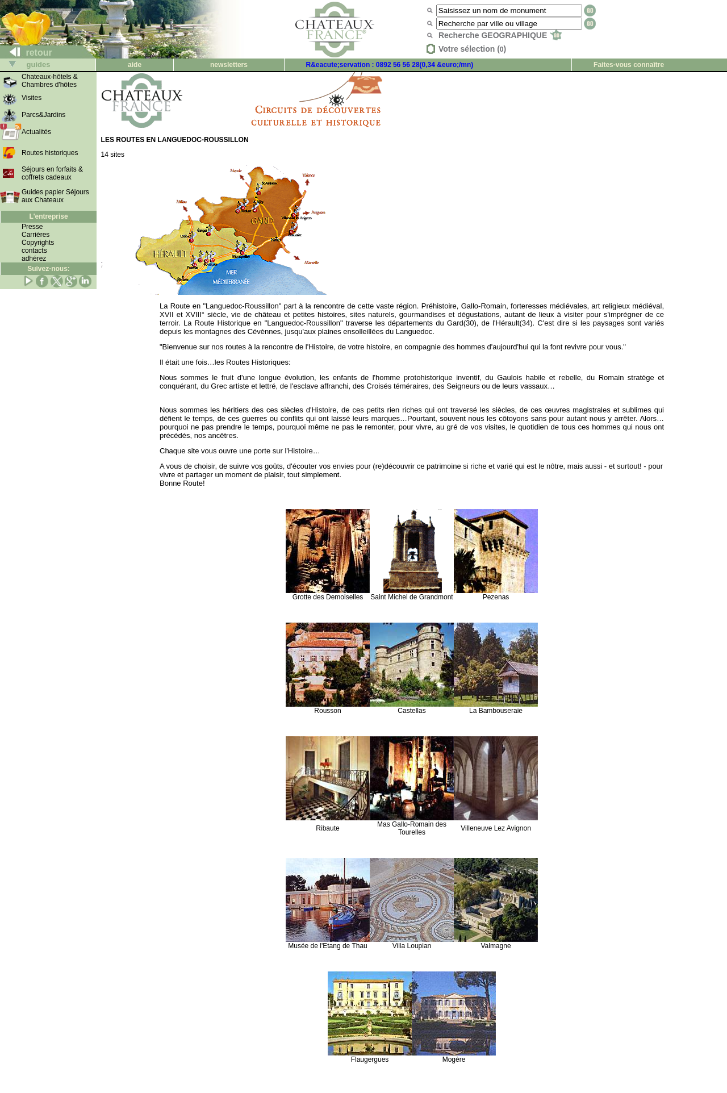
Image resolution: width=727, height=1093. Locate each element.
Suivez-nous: (48, 269)
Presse (32, 227)
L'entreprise (48, 216)
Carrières (35, 235)
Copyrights (38, 243)
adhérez (34, 258)
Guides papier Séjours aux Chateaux (55, 196)
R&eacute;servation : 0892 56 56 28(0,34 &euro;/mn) (390, 65)
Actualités (36, 132)
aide (134, 65)
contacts (34, 251)
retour (26, 52)
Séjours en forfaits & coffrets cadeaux (52, 173)
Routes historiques (50, 153)
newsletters (229, 65)
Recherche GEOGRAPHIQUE (500, 35)
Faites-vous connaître (629, 65)
